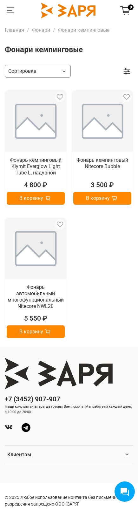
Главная (14, 30)
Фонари (41, 30)
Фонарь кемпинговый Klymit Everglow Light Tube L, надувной (36, 166)
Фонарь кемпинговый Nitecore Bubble (102, 163)
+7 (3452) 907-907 (32, 399)
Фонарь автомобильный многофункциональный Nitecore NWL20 (36, 296)
